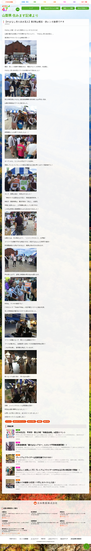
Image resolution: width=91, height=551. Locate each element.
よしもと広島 (7, 525)
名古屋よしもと (65, 516)
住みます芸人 (31, 421)
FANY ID (43, 538)
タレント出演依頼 (24, 538)
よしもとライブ (34, 538)
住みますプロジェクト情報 (51, 8)
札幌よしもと (7, 517)
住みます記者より (82, 8)
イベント (8, 421)
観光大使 (46, 421)
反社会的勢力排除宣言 (76, 538)
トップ (31, 8)
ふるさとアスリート (53, 538)
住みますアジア (64, 538)
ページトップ (86, 546)
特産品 (39, 421)
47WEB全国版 (9, 2)
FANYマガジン (13, 538)
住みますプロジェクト (19, 421)
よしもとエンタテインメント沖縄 (12, 533)
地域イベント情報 (68, 8)
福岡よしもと (65, 525)
